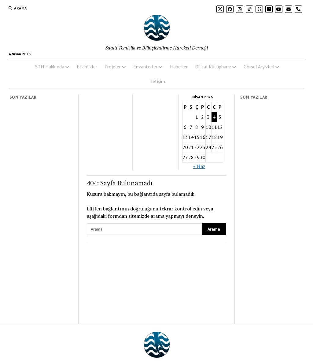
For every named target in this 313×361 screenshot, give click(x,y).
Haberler (179, 67)
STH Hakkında (49, 67)
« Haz (199, 166)
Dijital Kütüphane (213, 67)
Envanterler (145, 67)
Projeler (113, 67)
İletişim (157, 81)
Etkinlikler (87, 67)
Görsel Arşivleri (259, 67)
